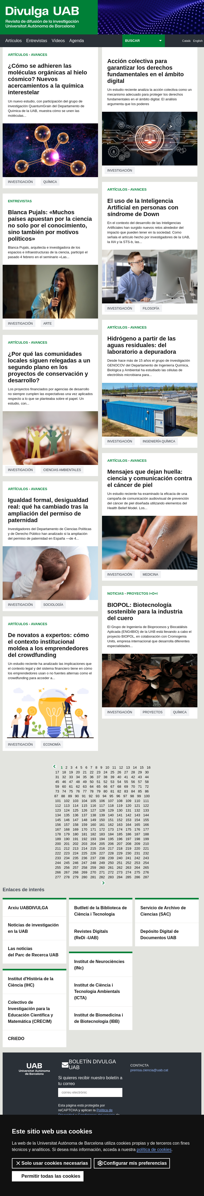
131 (128, 810)
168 (67, 829)
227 (102, 853)
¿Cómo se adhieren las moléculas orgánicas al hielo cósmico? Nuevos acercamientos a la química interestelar (47, 79)
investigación (20, 182)
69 (126, 787)
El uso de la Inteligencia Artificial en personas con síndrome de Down (142, 207)
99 (139, 796)
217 (111, 848)
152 (120, 820)
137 (84, 815)
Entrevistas (36, 40)
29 (140, 772)
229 (120, 853)
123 (58, 810)
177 (146, 829)
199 (146, 839)
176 (137, 829)
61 (71, 787)
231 (137, 853)
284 (120, 877)
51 (98, 782)
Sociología (53, 605)
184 (111, 834)
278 (67, 877)
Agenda (76, 40)
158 (75, 825)
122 (146, 806)
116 (93, 806)
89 (70, 796)
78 (92, 791)
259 (93, 868)
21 (85, 772)
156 (58, 825)
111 (146, 801)
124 (67, 810)
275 (137, 872)
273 (120, 872)
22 (92, 772)
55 (126, 782)
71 (140, 787)
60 (64, 787)
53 (112, 782)
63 (85, 787)
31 (57, 777)
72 (147, 787)
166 (146, 825)
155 (146, 820)
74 (64, 791)
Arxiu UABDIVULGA (28, 908)
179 (67, 834)
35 (85, 777)
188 (146, 834)
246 (75, 863)
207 (120, 844)
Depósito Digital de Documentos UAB (159, 934)
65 (98, 787)
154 (137, 820)
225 (84, 853)
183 (102, 834)
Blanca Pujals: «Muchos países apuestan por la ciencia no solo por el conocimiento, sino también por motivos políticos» (50, 225)
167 (58, 829)
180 (75, 834)
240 (120, 858)
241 (128, 858)
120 (128, 806)
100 (147, 796)
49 (85, 782)
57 (140, 782)
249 (102, 863)
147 (75, 820)
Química (50, 182)
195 (111, 839)
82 (119, 791)
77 (85, 791)
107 (111, 801)
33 (71, 777)
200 (58, 844)
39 (112, 777)
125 (75, 810)
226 (93, 853)
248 (93, 863)
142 (128, 815)
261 (111, 868)
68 (119, 787)
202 (75, 844)
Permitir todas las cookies (47, 1176)
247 (84, 863)
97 (125, 796)
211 (58, 848)
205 (102, 844)
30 (147, 772)
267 (67, 872)
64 (92, 787)
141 (120, 815)
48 (78, 782)
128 (102, 810)
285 (128, 877)
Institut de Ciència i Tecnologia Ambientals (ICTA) (97, 991)
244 (58, 863)
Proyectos (153, 712)
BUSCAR (132, 41)
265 (146, 868)
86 (147, 791)
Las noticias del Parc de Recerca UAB (33, 951)
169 (75, 829)
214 (84, 848)
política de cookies (154, 1149)
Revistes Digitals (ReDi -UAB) (91, 934)
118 (111, 806)
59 (57, 787)
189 (58, 839)
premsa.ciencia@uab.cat (149, 1070)
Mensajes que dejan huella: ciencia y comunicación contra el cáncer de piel (149, 478)
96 (118, 796)
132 (137, 810)
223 (67, 853)
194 (102, 839)
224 (75, 853)
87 (56, 796)
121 (137, 806)
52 (105, 782)
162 (111, 825)
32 (64, 777)
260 (102, 868)
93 (97, 796)
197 (128, 839)
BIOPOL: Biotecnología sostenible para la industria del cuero (145, 611)
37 (98, 777)
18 (64, 772)
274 (128, 872)
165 (137, 825)
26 (119, 772)
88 (63, 796)
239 (111, 858)
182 (93, 834)
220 (137, 848)
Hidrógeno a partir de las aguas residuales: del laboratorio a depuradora (141, 345)
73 (57, 791)
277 (58, 877)
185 (120, 834)
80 (105, 791)
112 (58, 806)
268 (75, 872)
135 (67, 815)
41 (126, 777)
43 (140, 777)
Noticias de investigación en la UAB (33, 928)
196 (120, 839)
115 (84, 806)
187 (137, 834)
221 (146, 848)
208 (128, 844)
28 (133, 772)
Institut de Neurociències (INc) (99, 964)
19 (71, 772)
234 (67, 858)
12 (121, 767)
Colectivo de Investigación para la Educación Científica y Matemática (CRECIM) (30, 1012)
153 (128, 820)
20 (78, 772)
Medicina (150, 574)
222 (58, 853)
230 (128, 853)
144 (146, 815)
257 (75, 868)
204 (93, 844)
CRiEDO (16, 1038)
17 (57, 772)
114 (75, 806)
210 (146, 844)
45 (57, 782)
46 (64, 782)
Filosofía (151, 308)
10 (107, 767)
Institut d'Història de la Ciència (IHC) (30, 981)
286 (137, 877)
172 (102, 829)
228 (111, 853)
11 (114, 767)
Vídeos (58, 40)
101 (58, 801)
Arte (47, 323)
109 (128, 801)
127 (93, 810)
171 (93, 829)
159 (84, 825)
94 (104, 796)
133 (146, 810)
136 (75, 815)
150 (102, 820)
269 (84, 872)
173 (111, 829)
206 (111, 844)
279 (75, 877)
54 (119, 782)
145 (58, 820)
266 (58, 872)
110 (137, 801)
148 (84, 820)
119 (120, 806)
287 (146, 877)
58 (147, 782)
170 (84, 829)
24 (105, 772)
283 (111, 877)
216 (102, 848)
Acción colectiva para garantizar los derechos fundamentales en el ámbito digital (145, 71)
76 (78, 791)
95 (111, 796)
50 (92, 782)
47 (71, 782)
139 (102, 815)
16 (148, 767)
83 (126, 791)
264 (137, 868)
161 (102, 825)
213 (75, 848)
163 (120, 825)
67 (112, 787)
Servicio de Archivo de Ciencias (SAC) (163, 911)
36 (92, 777)
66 (105, 787)
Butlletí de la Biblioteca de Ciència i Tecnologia (100, 911)
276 (146, 872)
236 (84, 858)
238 (102, 858)
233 (58, 858)
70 (133, 787)
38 (105, 777)
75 (71, 791)
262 (120, 868)
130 (120, 810)
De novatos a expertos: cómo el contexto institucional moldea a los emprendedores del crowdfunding (48, 645)
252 (128, 863)
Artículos (13, 40)
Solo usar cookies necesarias (51, 1163)
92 (90, 796)
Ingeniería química (159, 441)
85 (140, 791)
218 (120, 848)
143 (137, 815)
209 (137, 844)
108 (120, 801)
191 (75, 839)
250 (111, 863)
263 (128, 868)
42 (133, 777)
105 (93, 801)
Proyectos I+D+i (142, 593)
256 (67, 868)
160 (93, 825)
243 (146, 858)
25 (112, 772)
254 (146, 863)
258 (84, 868)
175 (128, 829)
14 (135, 767)
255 (58, 868)
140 (111, 815)
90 (77, 796)
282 (102, 877)
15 (141, 767)
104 (84, 801)
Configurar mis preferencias (132, 1163)
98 (132, 796)
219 (128, 848)
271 (102, 872)
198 (137, 839)
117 (102, 806)
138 (93, 815)
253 (137, 863)
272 (111, 872)
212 (67, 848)
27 (126, 772)
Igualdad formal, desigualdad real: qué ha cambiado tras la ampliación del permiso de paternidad (48, 510)
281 (93, 877)
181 (84, 834)
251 (120, 863)
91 (84, 796)
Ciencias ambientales (62, 470)
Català (186, 40)
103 (75, 801)
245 (67, 863)
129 (111, 810)
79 (98, 791)
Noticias (115, 593)
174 (120, 829)
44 (147, 777)
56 (133, 782)
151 (111, 820)
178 (58, 834)
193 (93, 839)
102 (67, 801)
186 (128, 834)
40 (119, 777)
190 (67, 839)
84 (133, 791)
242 (137, 858)
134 (58, 815)
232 (146, 853)
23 (98, 772)
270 (93, 872)
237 (93, 858)
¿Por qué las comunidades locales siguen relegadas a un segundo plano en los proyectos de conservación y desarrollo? (49, 367)
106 (102, 801)
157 (67, 825)
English (198, 40)
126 (84, 810)
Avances (39, 55)
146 (67, 820)
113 (67, 806)
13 (128, 767)
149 (93, 820)
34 (78, 777)
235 (75, 858)
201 (67, 844)
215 (93, 848)
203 (84, 844)
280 (84, 877)
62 (78, 787)
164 (128, 825)
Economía (52, 744)
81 (112, 791)
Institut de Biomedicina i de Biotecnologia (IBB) (98, 1018)
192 (84, 839)
